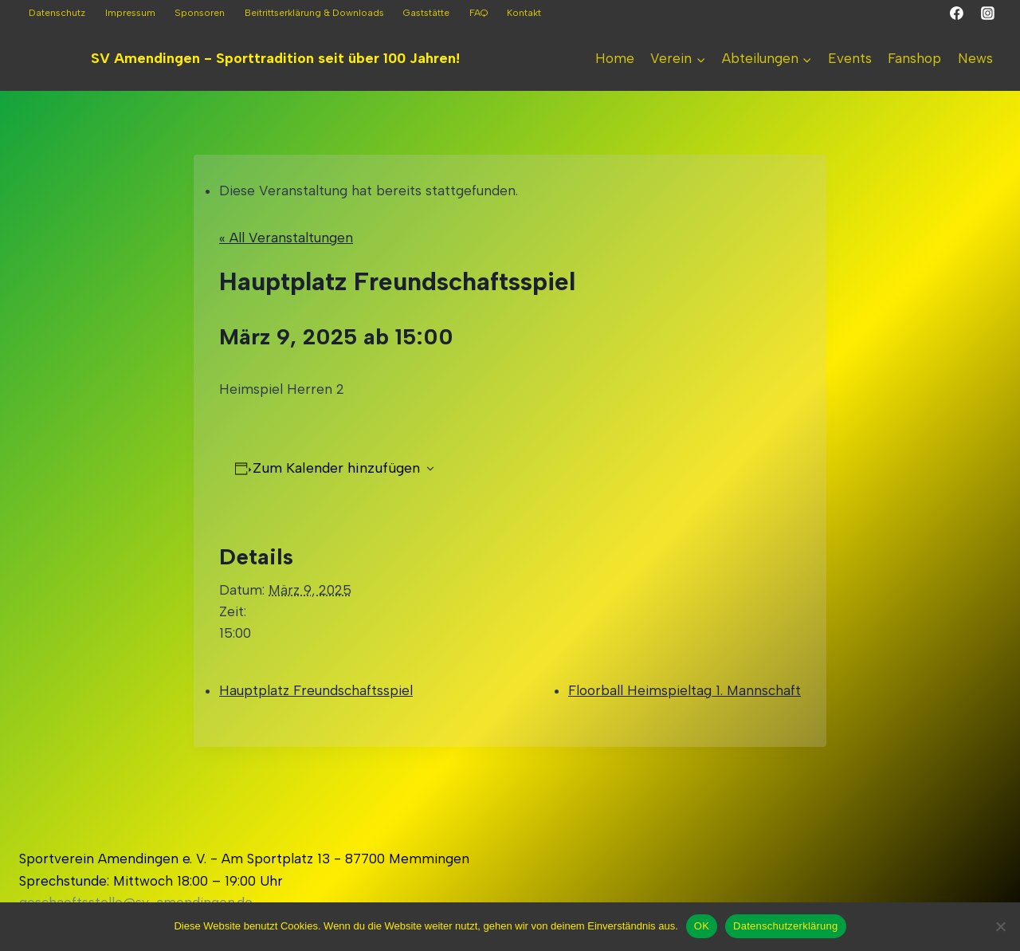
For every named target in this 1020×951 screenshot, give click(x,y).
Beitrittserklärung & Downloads (314, 12)
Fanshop (914, 58)
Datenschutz (57, 12)
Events (850, 58)
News (975, 58)
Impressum (130, 12)
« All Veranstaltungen (286, 238)
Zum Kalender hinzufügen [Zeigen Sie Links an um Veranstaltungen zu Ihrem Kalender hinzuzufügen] (336, 468)
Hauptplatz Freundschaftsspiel (316, 690)
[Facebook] (957, 13)
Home (614, 58)
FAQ (478, 12)
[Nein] (1000, 926)
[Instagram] (987, 13)
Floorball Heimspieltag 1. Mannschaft (684, 690)
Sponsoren (200, 12)
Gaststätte (426, 12)
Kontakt (524, 12)
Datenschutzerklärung (785, 926)
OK (701, 926)
